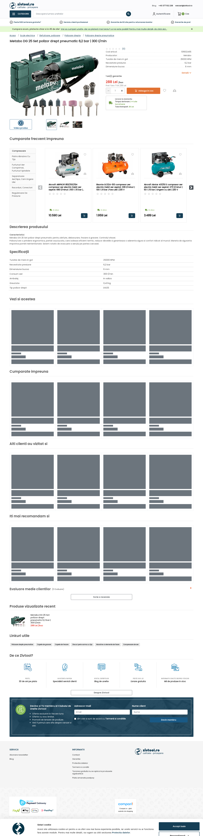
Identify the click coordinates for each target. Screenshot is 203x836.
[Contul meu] (161, 14)
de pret (187, 22)
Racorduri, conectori (22, 187)
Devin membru (168, 719)
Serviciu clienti (70, 22)
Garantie (179, 22)
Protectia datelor (80, 763)
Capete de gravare (44, 644)
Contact (76, 755)
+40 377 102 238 (166, 5)
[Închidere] (191, 29)
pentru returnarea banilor (140, 22)
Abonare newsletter (19, 755)
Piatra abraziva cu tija (21, 158)
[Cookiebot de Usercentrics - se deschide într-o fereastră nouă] (18, 830)
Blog (154, 5)
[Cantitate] (115, 91)
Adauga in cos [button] (84, 215)
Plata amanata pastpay (83, 778)
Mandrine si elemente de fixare (107, 644)
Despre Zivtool (101, 692)
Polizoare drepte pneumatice (22, 644)
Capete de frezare (61, 644)
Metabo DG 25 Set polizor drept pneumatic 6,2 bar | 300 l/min (41, 619)
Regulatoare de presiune (19, 194)
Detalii (40, 829)
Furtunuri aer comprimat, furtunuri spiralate (21, 167)
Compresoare (19, 150)
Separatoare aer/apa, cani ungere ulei (22, 179)
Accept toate (179, 815)
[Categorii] (20, 14)
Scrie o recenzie (101, 597)
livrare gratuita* (33, 22)
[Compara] (174, 90)
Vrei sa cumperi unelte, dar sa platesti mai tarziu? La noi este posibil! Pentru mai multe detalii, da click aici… (114, 29)
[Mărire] (121, 91)
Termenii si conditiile (115, 718)
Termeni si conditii (80, 767)
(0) (123, 48)
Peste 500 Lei (20, 22)
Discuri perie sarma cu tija (82, 644)
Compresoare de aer (131, 644)
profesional (82, 22)
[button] (191, 187)
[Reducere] (108, 91)
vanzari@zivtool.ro (183, 5)
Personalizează (179, 824)
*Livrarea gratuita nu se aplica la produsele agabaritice (92, 772)
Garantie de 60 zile (119, 22)
